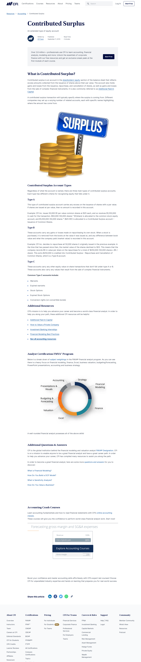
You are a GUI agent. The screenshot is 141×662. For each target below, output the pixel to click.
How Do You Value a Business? (41, 485)
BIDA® (27, 636)
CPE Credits (11, 644)
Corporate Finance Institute (13, 3)
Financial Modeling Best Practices (44, 334)
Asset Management (89, 643)
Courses (39, 3)
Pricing (69, 3)
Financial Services (69, 620)
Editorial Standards (14, 636)
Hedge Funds (87, 647)
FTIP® (27, 644)
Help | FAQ (104, 620)
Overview (10, 620)
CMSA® (28, 628)
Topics (27, 658)
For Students (49, 624)
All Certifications (31, 648)
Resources (50, 3)
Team (9, 628)
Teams (77, 3)
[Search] (99, 3)
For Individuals (49, 620)
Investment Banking (89, 624)
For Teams (48, 628)
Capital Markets (88, 628)
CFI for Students (13, 640)
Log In (118, 3)
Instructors (11, 624)
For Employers (68, 635)
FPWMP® (28, 640)
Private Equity (87, 651)
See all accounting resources (43, 339)
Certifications (27, 3)
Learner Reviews (13, 648)
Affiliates (10, 656)
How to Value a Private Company (44, 325)
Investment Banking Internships (43, 329)
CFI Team (41, 39)
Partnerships (11, 652)
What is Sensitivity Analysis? (40, 480)
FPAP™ (27, 624)
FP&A (84, 620)
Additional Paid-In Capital (41, 320)
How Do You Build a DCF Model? (42, 475)
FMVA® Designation (104, 450)
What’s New (123, 624)
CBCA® (28, 632)
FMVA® (27, 620)
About (60, 3)
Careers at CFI (12, 632)
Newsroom (11, 660)
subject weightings (58, 359)
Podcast (122, 632)
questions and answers (94, 462)
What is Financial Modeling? (39, 470)
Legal (102, 624)
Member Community (126, 620)
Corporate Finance (70, 624)
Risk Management (88, 639)
